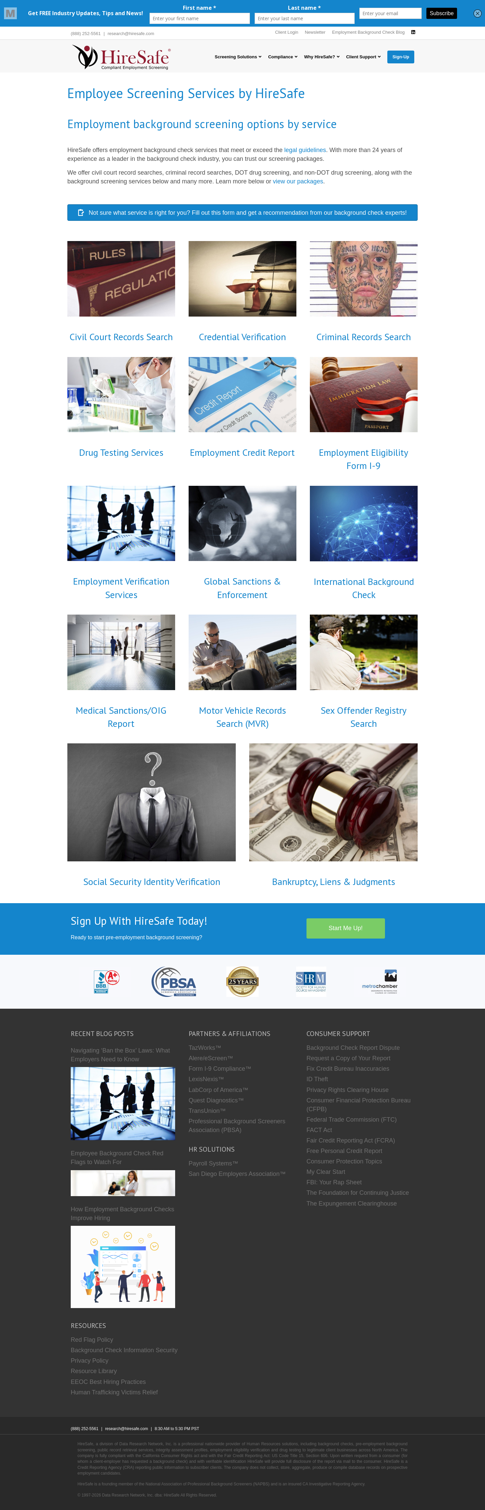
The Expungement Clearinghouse (351, 1203)
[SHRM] (311, 981)
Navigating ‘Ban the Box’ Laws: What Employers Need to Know (120, 1055)
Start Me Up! (346, 928)
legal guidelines (305, 150)
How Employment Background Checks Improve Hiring (122, 1213)
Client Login (286, 32)
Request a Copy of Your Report (348, 1058)
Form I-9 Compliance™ (220, 1068)
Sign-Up (400, 56)
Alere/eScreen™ (211, 1058)
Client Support (361, 56)
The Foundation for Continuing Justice (357, 1192)
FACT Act (319, 1130)
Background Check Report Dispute (353, 1047)
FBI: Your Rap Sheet (334, 1182)
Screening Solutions (236, 56)
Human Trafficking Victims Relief (114, 1392)
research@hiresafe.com (131, 33)
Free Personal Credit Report (344, 1151)
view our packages (298, 181)
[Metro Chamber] (380, 981)
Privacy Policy (89, 1360)
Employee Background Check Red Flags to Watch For (117, 1157)
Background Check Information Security (124, 1350)
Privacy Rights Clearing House (347, 1090)
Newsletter (315, 32)
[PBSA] (174, 981)
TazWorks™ (205, 1047)
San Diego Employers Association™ (237, 1174)
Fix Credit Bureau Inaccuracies (347, 1068)
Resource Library (94, 1371)
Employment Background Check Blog (368, 32)
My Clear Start (325, 1171)
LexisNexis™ (206, 1079)
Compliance (280, 56)
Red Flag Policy (92, 1339)
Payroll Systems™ (213, 1163)
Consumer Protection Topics (344, 1161)
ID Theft (317, 1079)
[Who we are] (242, 981)
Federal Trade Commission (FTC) (351, 1119)
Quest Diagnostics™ (216, 1100)
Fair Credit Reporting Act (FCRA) (350, 1140)
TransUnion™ (207, 1110)
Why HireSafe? (319, 56)
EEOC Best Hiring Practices (108, 1382)
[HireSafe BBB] (105, 981)
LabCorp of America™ (218, 1090)
